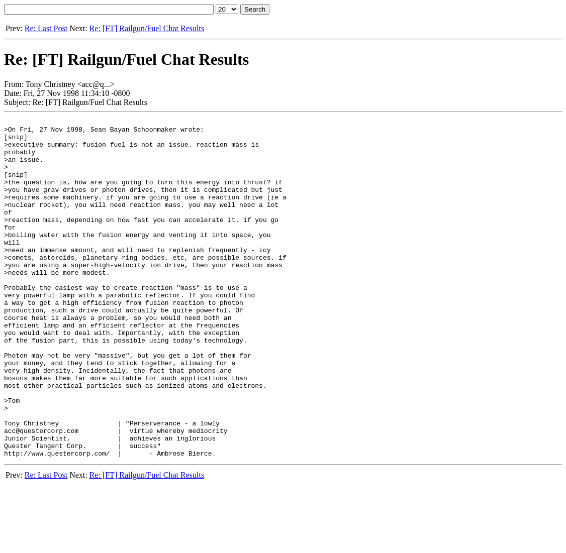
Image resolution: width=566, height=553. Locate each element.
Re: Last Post (46, 28)
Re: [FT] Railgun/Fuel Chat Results (146, 28)
